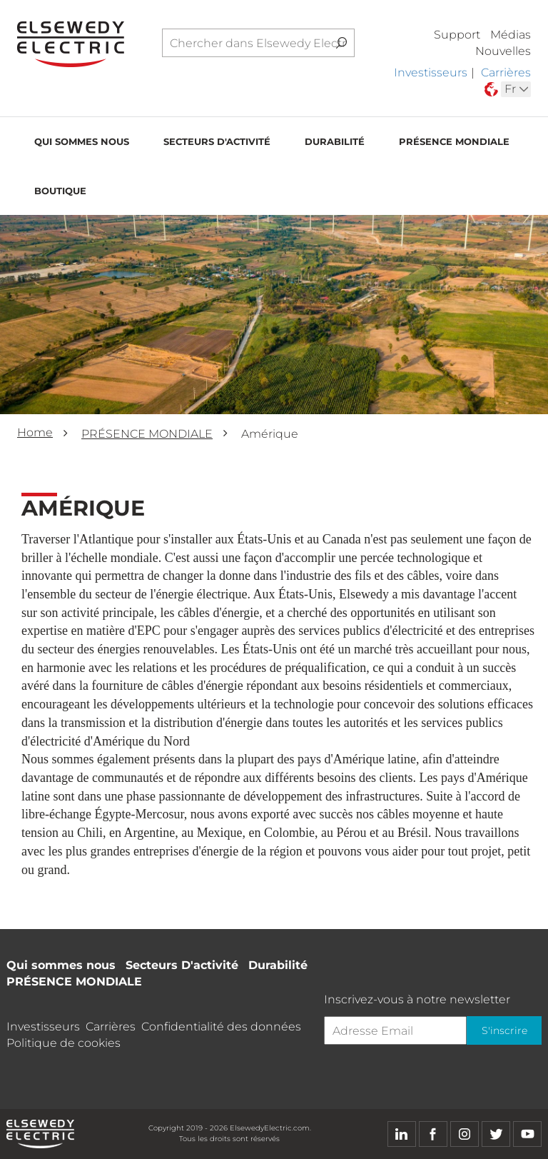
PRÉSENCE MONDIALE (454, 143)
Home (35, 432)
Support (457, 34)
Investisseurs (430, 72)
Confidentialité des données (221, 1026)
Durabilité (335, 143)
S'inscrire (502, 1030)
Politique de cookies (63, 1043)
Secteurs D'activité (216, 143)
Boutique (60, 193)
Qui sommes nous (81, 143)
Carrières (506, 72)
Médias (510, 34)
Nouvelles (503, 51)
